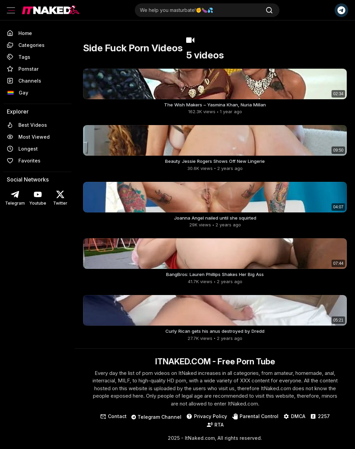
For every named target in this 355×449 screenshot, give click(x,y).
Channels (24, 80)
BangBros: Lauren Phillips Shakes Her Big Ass (215, 277)
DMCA (294, 420)
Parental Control (255, 420)
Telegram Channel (156, 421)
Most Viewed (28, 137)
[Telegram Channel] (341, 10)
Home (19, 33)
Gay (17, 93)
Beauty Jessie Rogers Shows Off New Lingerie (215, 162)
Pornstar (22, 69)
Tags (18, 57)
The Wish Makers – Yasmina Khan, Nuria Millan (215, 105)
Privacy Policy (206, 420)
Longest (22, 148)
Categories (26, 45)
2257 (320, 420)
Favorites (24, 160)
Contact (113, 420)
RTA (215, 429)
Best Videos (27, 125)
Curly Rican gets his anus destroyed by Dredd (215, 335)
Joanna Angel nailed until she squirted (215, 220)
